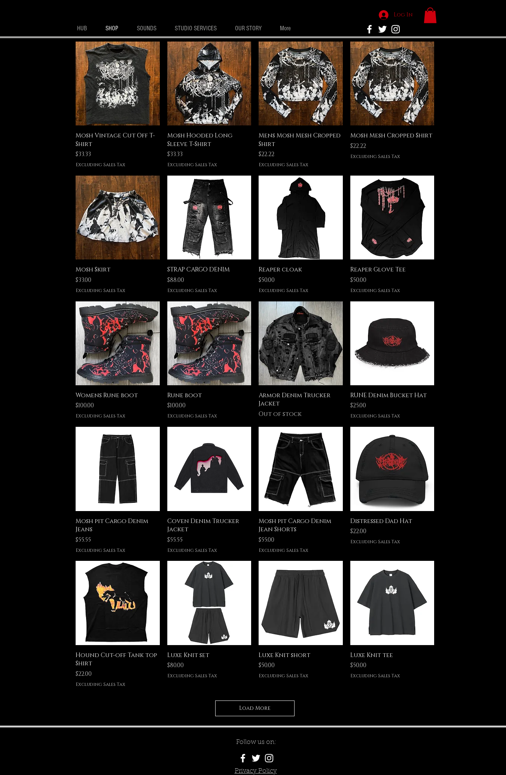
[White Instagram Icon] (395, 29)
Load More (255, 708)
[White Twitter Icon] (382, 29)
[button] (430, 15)
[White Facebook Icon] (243, 758)
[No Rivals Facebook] (369, 29)
